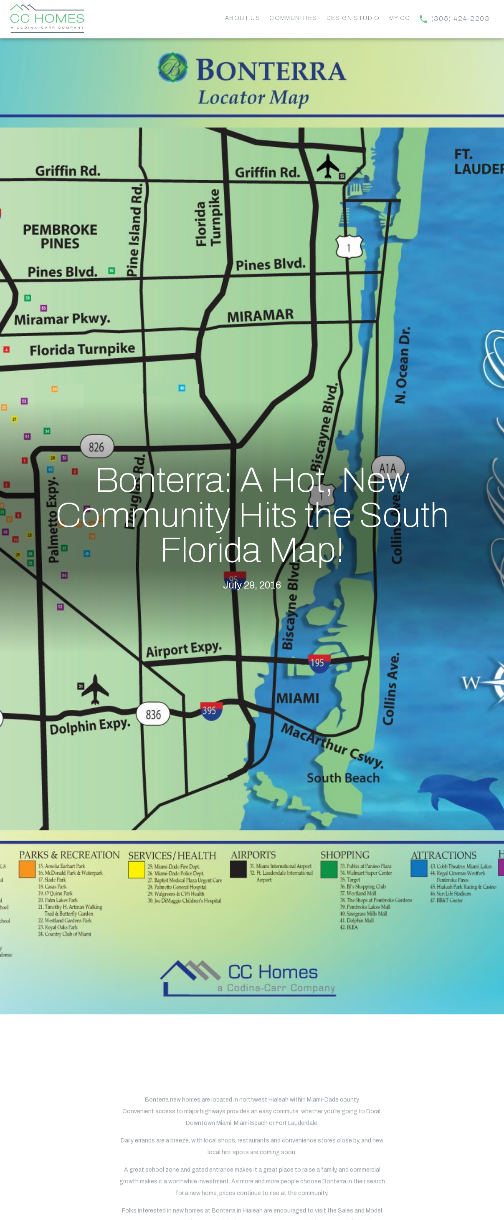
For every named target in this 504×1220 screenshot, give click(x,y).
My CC (399, 18)
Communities (293, 18)
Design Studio (353, 18)
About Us (242, 18)
